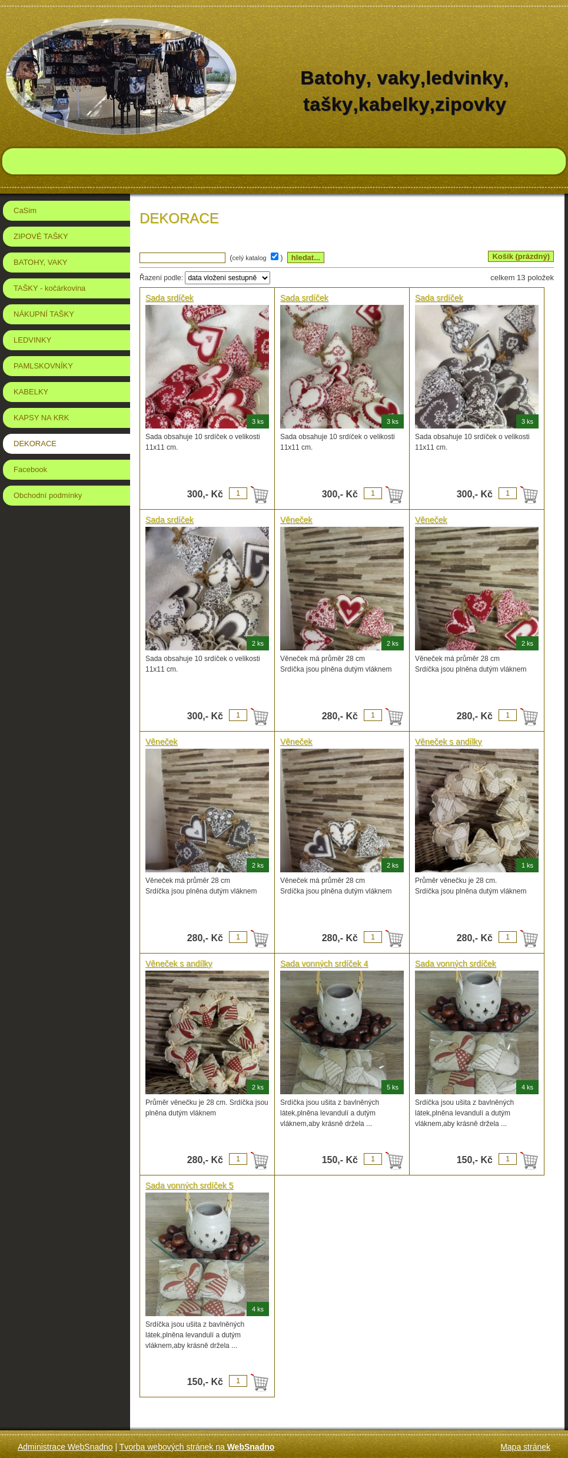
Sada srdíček (169, 298)
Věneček (296, 519)
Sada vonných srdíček (455, 963)
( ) (257, 257)
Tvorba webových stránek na (197, 1447)
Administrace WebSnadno (65, 1447)
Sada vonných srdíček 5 (189, 1185)
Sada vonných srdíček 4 (324, 963)
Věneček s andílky (448, 741)
